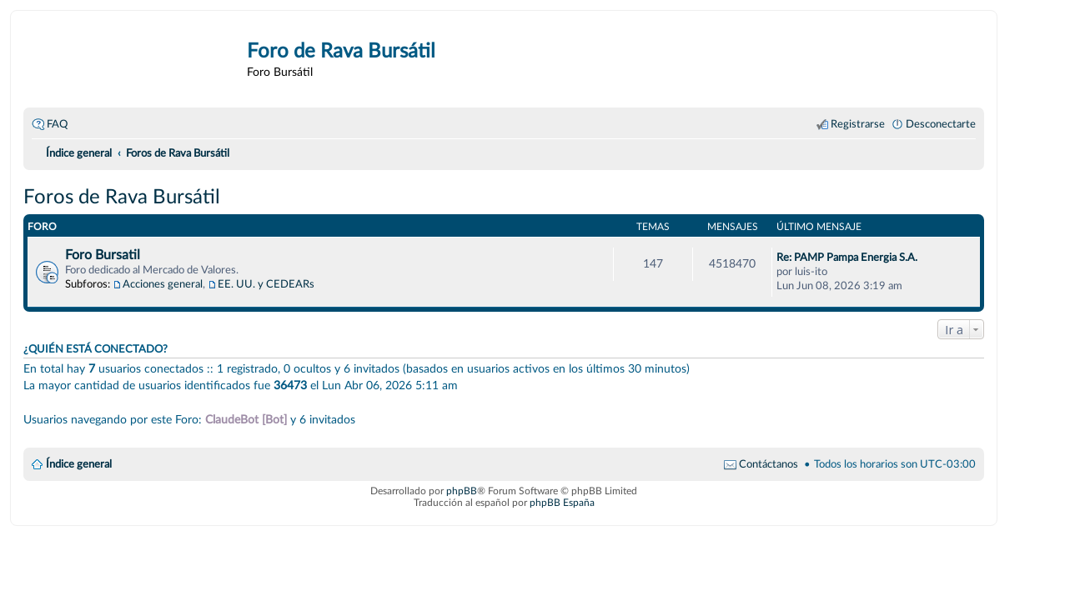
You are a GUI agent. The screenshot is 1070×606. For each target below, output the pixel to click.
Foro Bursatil (102, 255)
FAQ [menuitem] (57, 124)
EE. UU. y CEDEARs (266, 284)
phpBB (461, 491)
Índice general (79, 464)
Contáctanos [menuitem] (768, 464)
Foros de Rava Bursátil (121, 198)
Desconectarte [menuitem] (941, 124)
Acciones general (163, 284)
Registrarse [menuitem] (858, 124)
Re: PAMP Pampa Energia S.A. (846, 257)
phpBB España (562, 503)
